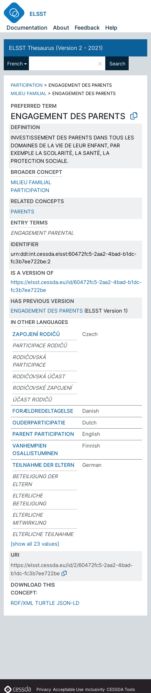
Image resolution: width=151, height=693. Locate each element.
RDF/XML (22, 603)
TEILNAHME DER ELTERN (43, 465)
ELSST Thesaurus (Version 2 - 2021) (56, 47)
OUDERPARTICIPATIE (38, 422)
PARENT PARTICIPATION (43, 434)
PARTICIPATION (27, 85)
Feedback (87, 27)
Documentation (27, 27)
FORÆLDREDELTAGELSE (42, 411)
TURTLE (45, 603)
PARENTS (22, 211)
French (15, 63)
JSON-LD (68, 603)
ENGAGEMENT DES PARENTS (47, 310)
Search (117, 63)
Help (111, 27)
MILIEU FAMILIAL (28, 93)
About (61, 27)
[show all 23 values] (35, 543)
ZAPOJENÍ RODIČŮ (36, 334)
